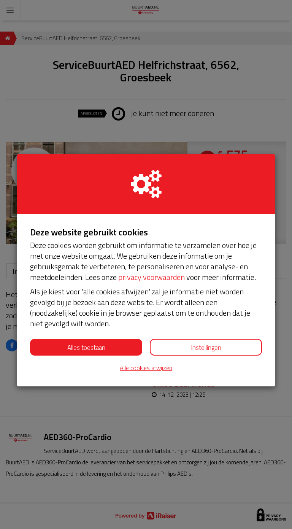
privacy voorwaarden (151, 277)
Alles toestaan (86, 348)
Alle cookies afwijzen (146, 368)
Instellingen (206, 348)
